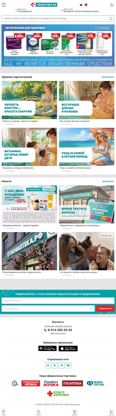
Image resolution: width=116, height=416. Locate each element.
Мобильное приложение (58, 342)
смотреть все (108, 77)
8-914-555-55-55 (60, 330)
